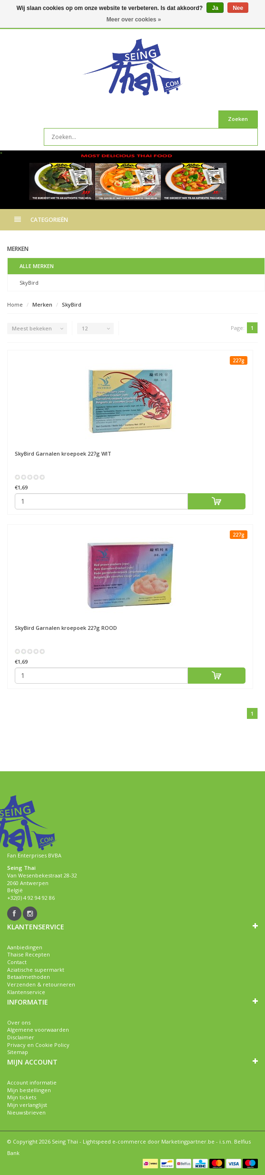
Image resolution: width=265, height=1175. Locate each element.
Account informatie (32, 1082)
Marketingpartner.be (188, 1141)
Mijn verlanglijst (27, 1104)
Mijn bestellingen (29, 1090)
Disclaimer (20, 1037)
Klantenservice (26, 992)
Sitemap (17, 1052)
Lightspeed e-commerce (114, 1141)
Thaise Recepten (28, 954)
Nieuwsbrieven (26, 1112)
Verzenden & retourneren (41, 984)
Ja (215, 8)
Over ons (18, 1022)
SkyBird (29, 282)
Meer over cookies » (134, 19)
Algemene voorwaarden (38, 1029)
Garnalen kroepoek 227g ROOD (66, 627)
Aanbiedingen (24, 947)
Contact (17, 962)
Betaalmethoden (28, 976)
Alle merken (37, 265)
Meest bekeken (32, 328)
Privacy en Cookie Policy (38, 1044)
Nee (238, 8)
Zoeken (238, 118)
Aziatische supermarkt (35, 969)
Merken (42, 304)
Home (15, 304)
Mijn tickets (21, 1097)
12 (85, 328)
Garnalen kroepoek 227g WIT (63, 453)
